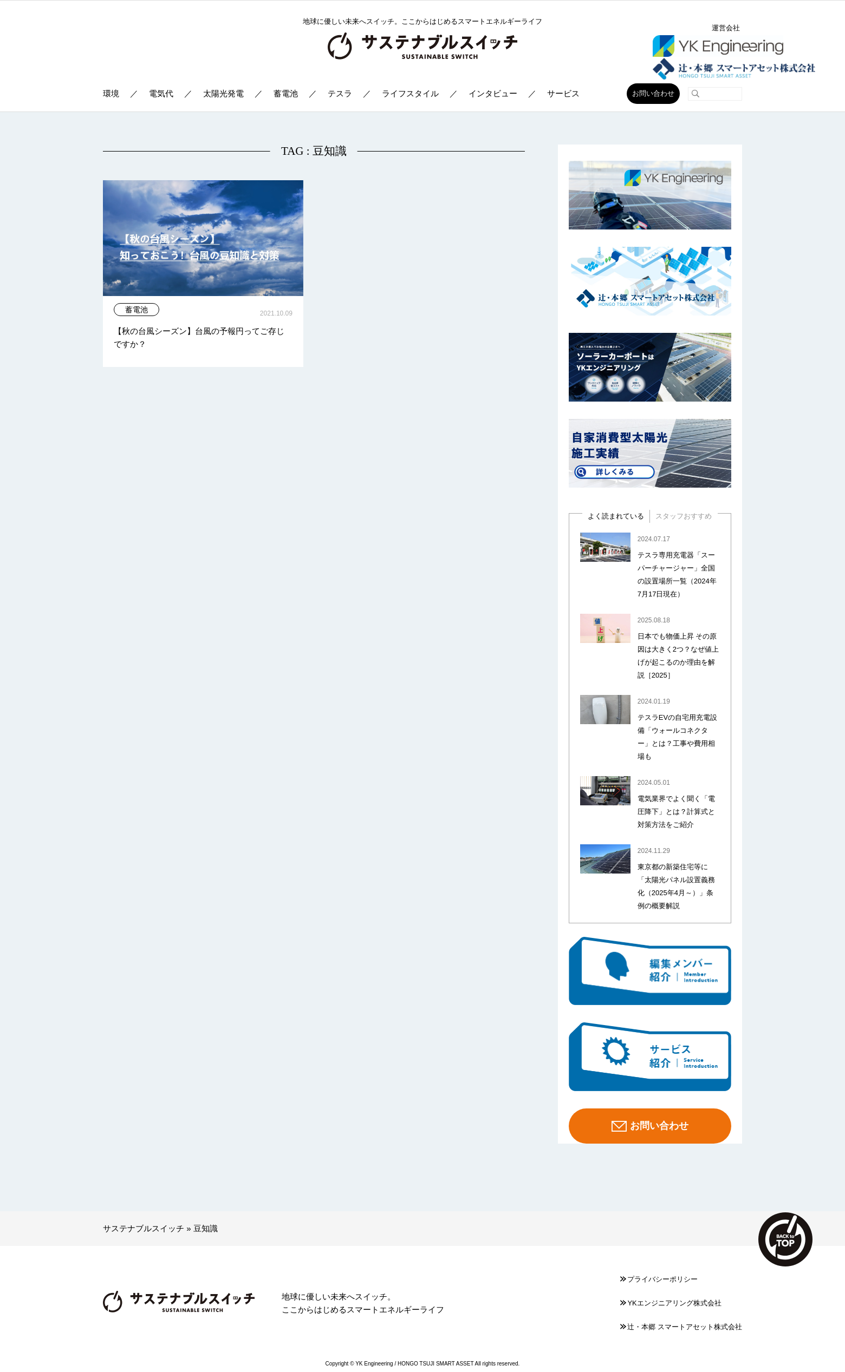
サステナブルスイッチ (143, 1228)
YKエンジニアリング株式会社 (670, 1303)
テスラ (340, 93)
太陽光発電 (223, 93)
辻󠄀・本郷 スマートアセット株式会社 (681, 1327)
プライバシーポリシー (659, 1279)
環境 (111, 93)
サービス (563, 93)
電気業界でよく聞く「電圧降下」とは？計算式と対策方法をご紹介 (676, 812)
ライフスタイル (410, 93)
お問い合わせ (653, 93)
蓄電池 (286, 93)
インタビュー (493, 93)
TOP (785, 1239)
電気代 (161, 93)
